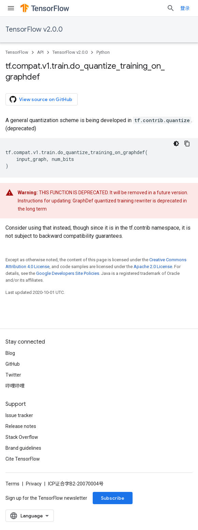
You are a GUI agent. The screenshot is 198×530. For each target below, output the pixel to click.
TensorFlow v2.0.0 (34, 29)
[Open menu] (11, 8)
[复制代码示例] (187, 143)
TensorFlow (16, 52)
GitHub (12, 364)
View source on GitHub (41, 99)
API (40, 52)
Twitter (13, 375)
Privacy (34, 483)
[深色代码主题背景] (176, 143)
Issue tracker (19, 415)
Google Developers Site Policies (67, 273)
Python (103, 52)
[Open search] (171, 8)
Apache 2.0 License (153, 266)
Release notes (20, 426)
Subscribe (112, 498)
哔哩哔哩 (15, 385)
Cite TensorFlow (22, 459)
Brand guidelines (23, 448)
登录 (185, 8)
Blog (10, 353)
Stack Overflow (21, 437)
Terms (12, 483)
